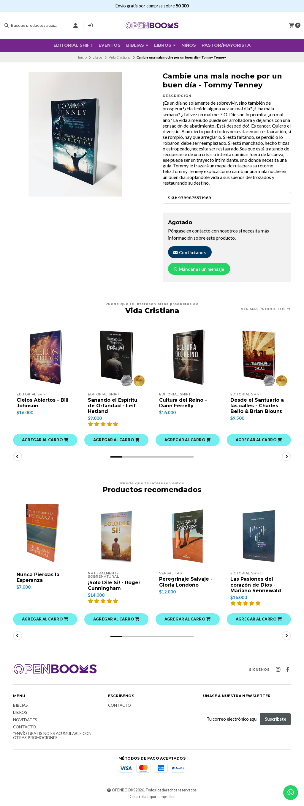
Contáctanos (189, 252)
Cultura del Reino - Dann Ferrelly (183, 403)
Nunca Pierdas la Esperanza (38, 577)
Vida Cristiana (120, 57)
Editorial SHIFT (73, 45)
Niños (188, 45)
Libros (165, 45)
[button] (45, 440)
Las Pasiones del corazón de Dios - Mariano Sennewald (255, 584)
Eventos (110, 45)
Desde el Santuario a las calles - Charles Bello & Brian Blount (257, 405)
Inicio (82, 57)
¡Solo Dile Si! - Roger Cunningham (114, 585)
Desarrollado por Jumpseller (152, 796)
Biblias (20, 705)
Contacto (24, 727)
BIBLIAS (137, 45)
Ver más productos (266, 309)
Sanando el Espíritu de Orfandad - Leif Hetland (112, 405)
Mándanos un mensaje (198, 269)
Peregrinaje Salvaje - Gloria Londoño (186, 581)
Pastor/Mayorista (226, 45)
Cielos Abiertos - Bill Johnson (43, 403)
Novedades (25, 720)
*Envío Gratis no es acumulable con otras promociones (52, 736)
